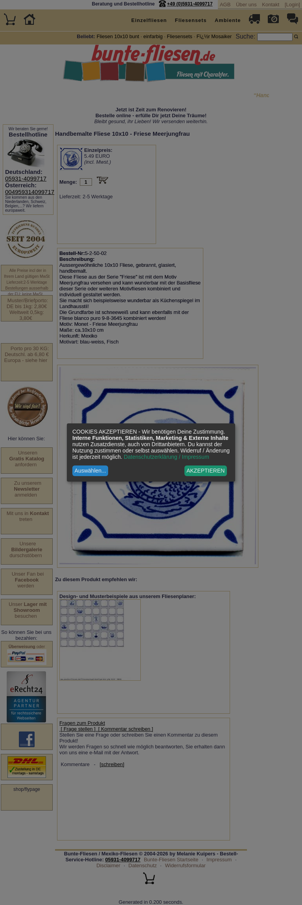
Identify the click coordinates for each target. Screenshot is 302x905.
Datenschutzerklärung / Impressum (166, 457)
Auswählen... (90, 470)
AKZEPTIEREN (205, 470)
